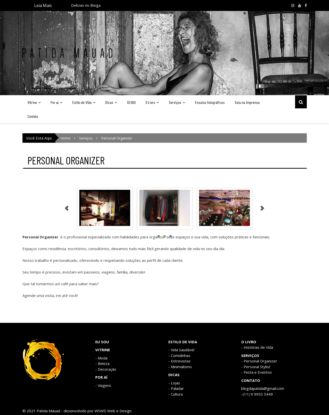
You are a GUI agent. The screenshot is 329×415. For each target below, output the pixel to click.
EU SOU (102, 341)
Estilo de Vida (82, 102)
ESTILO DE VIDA (182, 341)
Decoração (107, 369)
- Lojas (174, 382)
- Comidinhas (179, 355)
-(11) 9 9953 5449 (257, 394)
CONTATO (250, 380)
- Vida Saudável (181, 349)
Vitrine (32, 102)
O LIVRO (248, 341)
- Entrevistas (179, 360)
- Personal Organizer (259, 360)
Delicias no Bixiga (86, 5)
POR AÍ (101, 377)
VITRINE (102, 349)
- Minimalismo (180, 366)
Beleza (104, 363)
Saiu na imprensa (247, 102)
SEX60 (131, 102)
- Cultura (175, 394)
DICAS (174, 374)
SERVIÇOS (250, 355)
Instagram (292, 5)
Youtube (299, 5)
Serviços (175, 102)
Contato (32, 116)
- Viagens (103, 385)
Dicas (109, 102)
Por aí (55, 102)
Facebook (306, 5)
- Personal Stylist (255, 366)
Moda (103, 357)
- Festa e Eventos (256, 372)
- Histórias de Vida (257, 347)
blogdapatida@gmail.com (262, 388)
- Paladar (176, 388)
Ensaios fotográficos (210, 102)
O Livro (150, 102)
